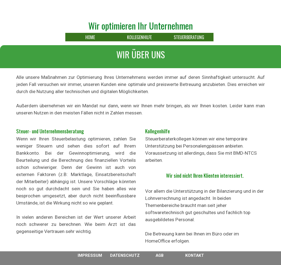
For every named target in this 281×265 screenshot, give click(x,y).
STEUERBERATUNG (189, 37)
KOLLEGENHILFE (139, 37)
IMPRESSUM (90, 255)
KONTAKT (194, 255)
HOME (90, 37)
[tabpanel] (140, 58)
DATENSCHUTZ (125, 255)
